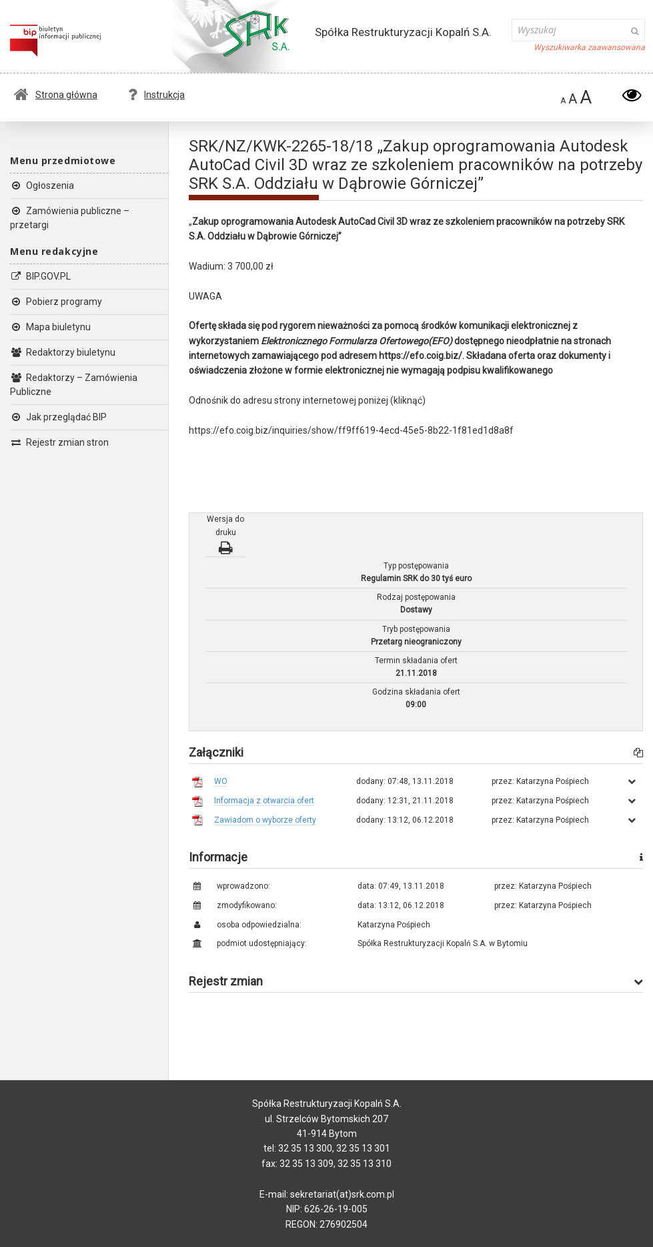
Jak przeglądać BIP (58, 417)
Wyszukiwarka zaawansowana (589, 47)
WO (220, 781)
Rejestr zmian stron (59, 442)
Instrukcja (156, 94)
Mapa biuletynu (50, 327)
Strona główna (55, 94)
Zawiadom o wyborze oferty (265, 820)
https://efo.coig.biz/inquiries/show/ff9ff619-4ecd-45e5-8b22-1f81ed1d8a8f (351, 430)
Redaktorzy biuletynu (62, 352)
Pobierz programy (56, 301)
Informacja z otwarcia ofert (264, 800)
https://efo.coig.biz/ (420, 355)
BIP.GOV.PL (40, 276)
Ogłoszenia (42, 185)
